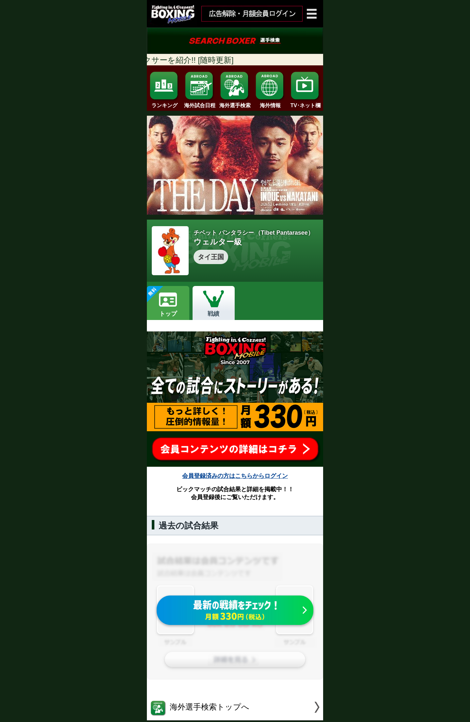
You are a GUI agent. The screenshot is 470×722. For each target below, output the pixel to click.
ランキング (164, 103)
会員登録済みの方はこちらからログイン (235, 476)
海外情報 (270, 103)
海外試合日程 (200, 103)
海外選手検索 (235, 103)
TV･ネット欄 (305, 103)
